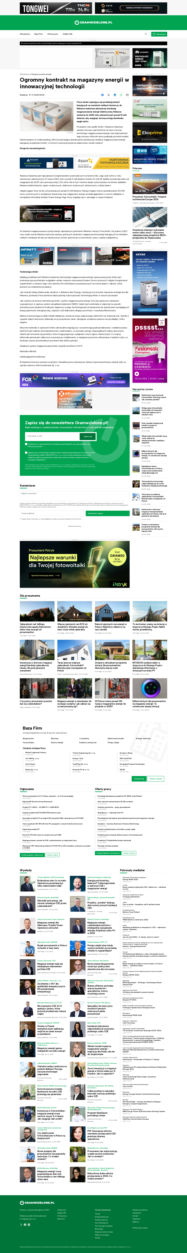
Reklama (135, 1222)
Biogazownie (28, 738)
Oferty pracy (52, 34)
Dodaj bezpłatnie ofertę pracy (108, 853)
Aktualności (25, 34)
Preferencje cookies (140, 1228)
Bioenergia (99, 1229)
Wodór (97, 1238)
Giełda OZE (67, 34)
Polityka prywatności (140, 1210)
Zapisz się (87, 436)
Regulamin (50, 503)
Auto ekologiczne (101, 1223)
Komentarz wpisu (95, 513)
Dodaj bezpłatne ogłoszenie (32, 855)
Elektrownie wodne (116, 738)
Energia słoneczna (102, 1217)
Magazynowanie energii (41, 74)
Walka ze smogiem (102, 1235)
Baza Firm (38, 34)
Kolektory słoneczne (87, 742)
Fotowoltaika (28, 742)
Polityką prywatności (86, 503)
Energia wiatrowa (143, 738)
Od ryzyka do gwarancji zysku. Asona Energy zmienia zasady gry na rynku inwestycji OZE (51, 43)
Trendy (97, 1214)
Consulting (84, 738)
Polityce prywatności (43, 468)
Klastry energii (57, 742)
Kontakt (135, 1216)
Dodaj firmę (139, 779)
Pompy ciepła (113, 742)
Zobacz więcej (156, 779)
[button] (145, 34)
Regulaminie (29, 468)
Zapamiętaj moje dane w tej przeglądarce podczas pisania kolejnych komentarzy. (51, 519)
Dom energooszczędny (103, 1226)
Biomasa (54, 738)
